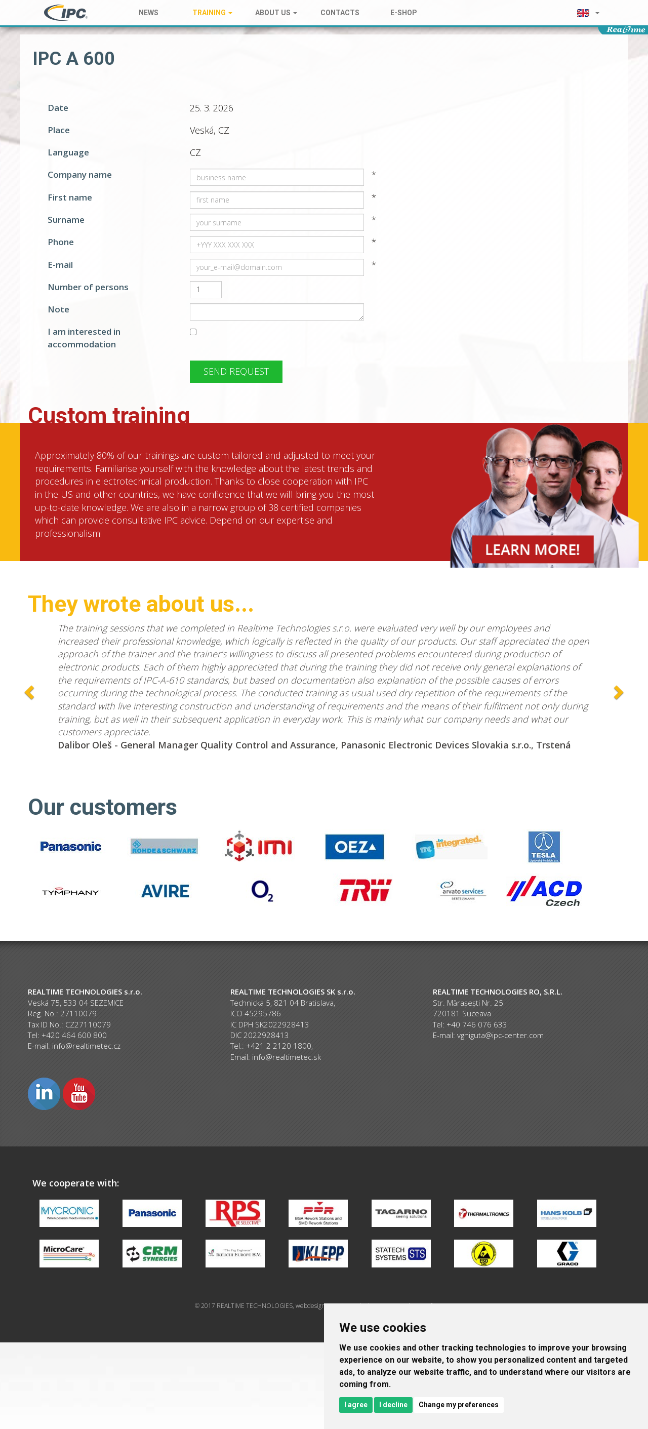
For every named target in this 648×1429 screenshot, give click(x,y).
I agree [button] (356, 1405)
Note (58, 309)
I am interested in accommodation (84, 337)
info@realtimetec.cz (86, 1046)
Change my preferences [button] (459, 1405)
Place (59, 130)
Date (58, 107)
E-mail (60, 264)
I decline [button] (393, 1405)
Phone (61, 242)
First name (70, 197)
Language (68, 152)
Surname (66, 219)
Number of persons (88, 287)
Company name (80, 174)
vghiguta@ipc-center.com (500, 1035)
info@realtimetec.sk (286, 1057)
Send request (236, 371)
